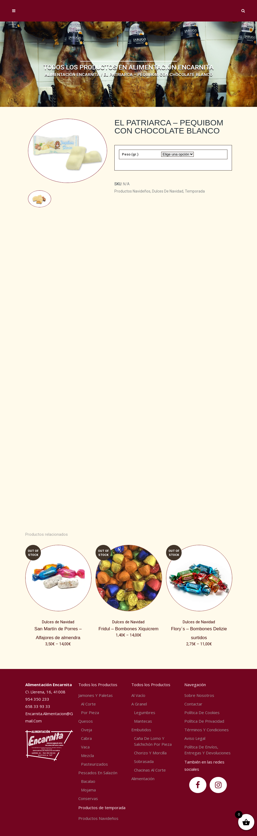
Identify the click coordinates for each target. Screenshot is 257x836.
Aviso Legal (194, 738)
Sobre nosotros (199, 695)
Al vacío (138, 695)
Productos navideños (132, 191)
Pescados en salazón (97, 772)
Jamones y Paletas (95, 695)
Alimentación (142, 778)
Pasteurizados (94, 764)
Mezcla (87, 755)
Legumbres (144, 712)
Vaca (85, 747)
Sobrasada (144, 761)
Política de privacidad (204, 721)
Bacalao (88, 781)
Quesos (85, 721)
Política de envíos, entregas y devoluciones (207, 749)
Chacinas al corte (150, 770)
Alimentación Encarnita (72, 74)
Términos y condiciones (206, 729)
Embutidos (141, 729)
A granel (139, 704)
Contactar (193, 704)
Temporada (195, 191)
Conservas (88, 798)
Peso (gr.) (130, 154)
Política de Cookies (202, 712)
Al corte (88, 704)
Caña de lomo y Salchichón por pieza (153, 741)
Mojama (88, 789)
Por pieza (90, 712)
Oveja (86, 729)
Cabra (86, 738)
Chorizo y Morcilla (150, 752)
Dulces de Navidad (167, 191)
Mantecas (143, 721)
